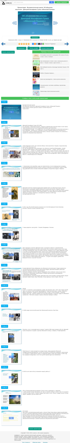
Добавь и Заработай (61, 2)
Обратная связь (37, 442)
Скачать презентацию (8, 52)
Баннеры (45, 442)
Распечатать (35, 37)
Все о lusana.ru (26, 442)
